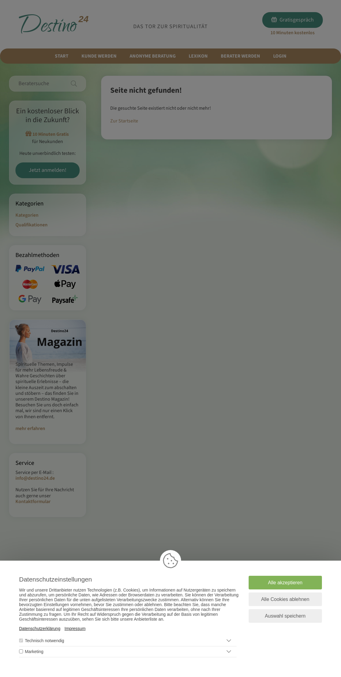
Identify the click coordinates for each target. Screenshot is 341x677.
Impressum (75, 628)
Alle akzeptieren (285, 582)
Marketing (34, 651)
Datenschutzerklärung (39, 628)
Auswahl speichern (285, 616)
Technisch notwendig (44, 640)
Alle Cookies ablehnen (285, 599)
